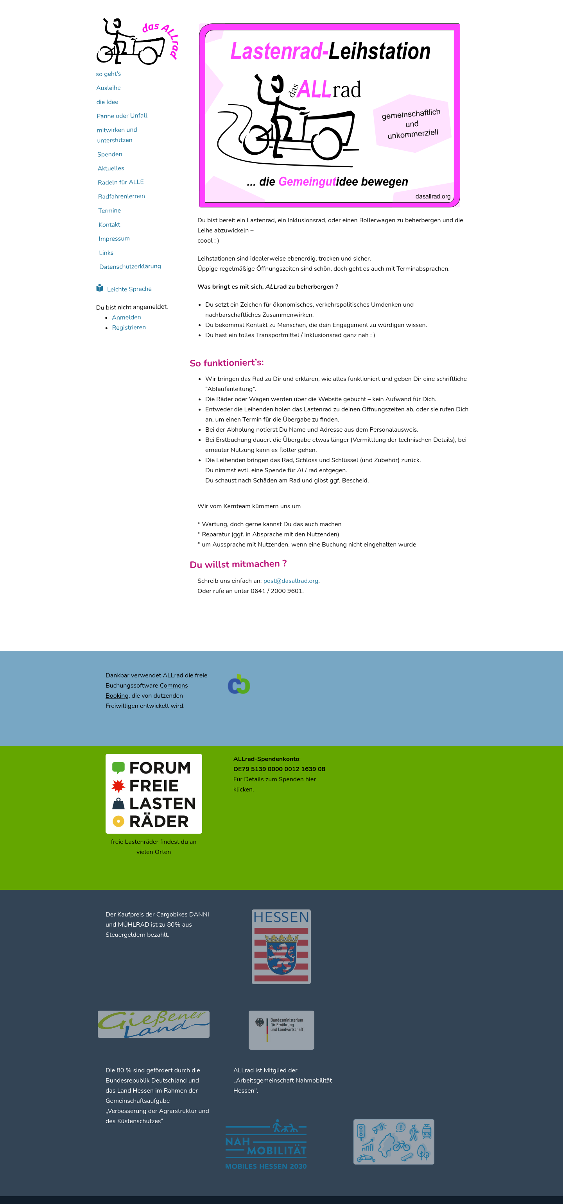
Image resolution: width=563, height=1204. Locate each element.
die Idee (107, 102)
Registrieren (129, 327)
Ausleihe (108, 88)
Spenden (109, 154)
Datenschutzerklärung (130, 267)
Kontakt (109, 224)
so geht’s (108, 74)
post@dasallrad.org (291, 581)
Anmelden (126, 317)
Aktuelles (110, 168)
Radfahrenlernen (121, 196)
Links (106, 252)
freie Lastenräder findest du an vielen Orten (154, 847)
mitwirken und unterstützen (117, 135)
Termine (109, 210)
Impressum (114, 238)
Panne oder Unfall (122, 116)
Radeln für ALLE (121, 182)
